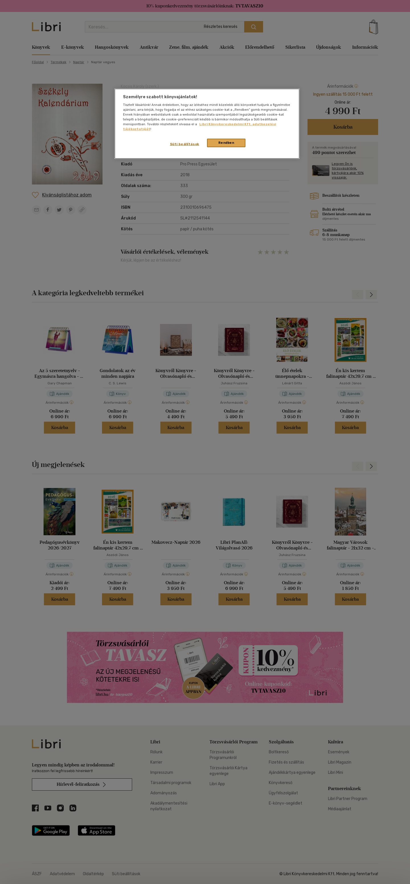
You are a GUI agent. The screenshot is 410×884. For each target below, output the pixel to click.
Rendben (226, 143)
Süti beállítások (184, 144)
